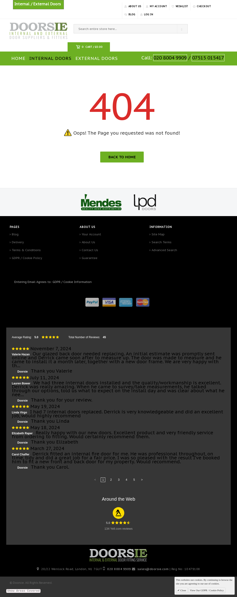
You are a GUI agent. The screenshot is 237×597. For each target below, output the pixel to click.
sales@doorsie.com (153, 569)
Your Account (91, 234)
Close (183, 590)
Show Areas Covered (23, 591)
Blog (15, 234)
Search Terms (162, 242)
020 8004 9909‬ (119, 569)
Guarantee (89, 258)
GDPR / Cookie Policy (27, 258)
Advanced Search (164, 250)
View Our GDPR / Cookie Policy (207, 590)
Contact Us (90, 250)
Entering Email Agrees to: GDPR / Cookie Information (53, 282)
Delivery (18, 242)
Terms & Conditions (26, 250)
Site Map (158, 234)
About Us (88, 242)
